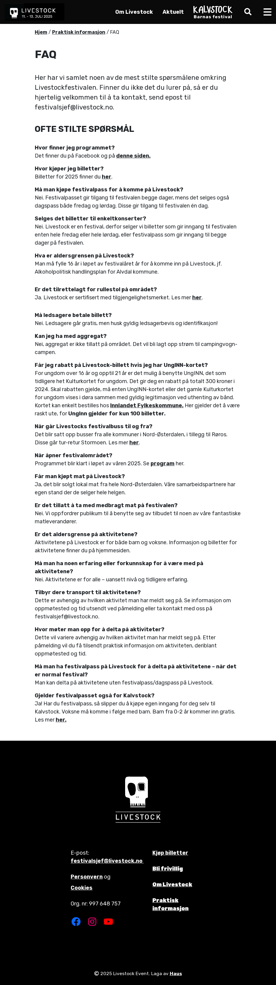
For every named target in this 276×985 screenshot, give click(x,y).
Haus (176, 973)
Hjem (41, 32)
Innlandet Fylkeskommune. (147, 405)
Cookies (81, 888)
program (163, 463)
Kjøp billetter (170, 853)
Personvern (87, 876)
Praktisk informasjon (78, 32)
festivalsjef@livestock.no (107, 861)
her (106, 176)
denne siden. (133, 156)
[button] (246, 12)
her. (61, 719)
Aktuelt (173, 12)
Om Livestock (134, 12)
